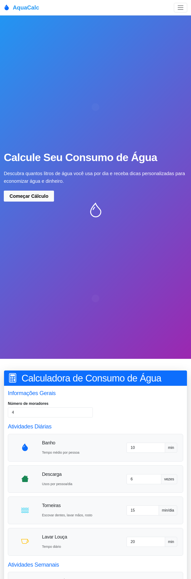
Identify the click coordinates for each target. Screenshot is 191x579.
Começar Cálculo (29, 196)
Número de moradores (28, 403)
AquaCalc (21, 7)
